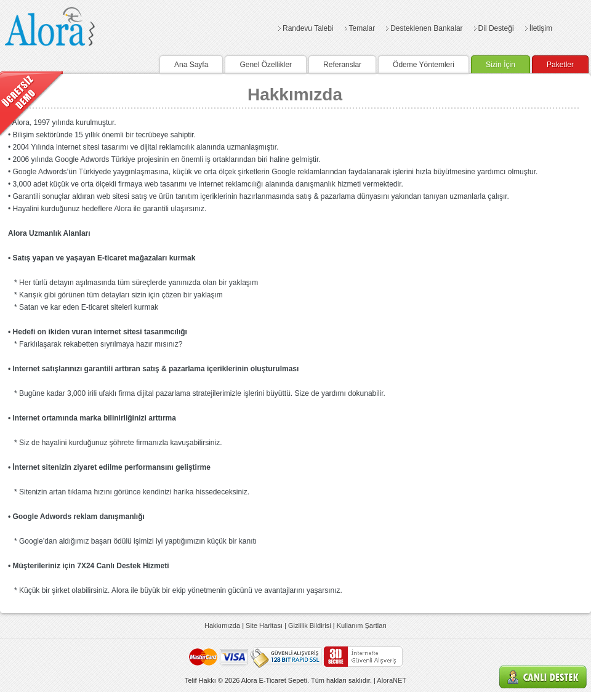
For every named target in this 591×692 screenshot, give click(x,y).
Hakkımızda (222, 625)
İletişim (540, 28)
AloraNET (391, 680)
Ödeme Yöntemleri (423, 64)
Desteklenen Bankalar (426, 28)
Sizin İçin (500, 64)
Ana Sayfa (191, 64)
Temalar (362, 28)
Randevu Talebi (308, 28)
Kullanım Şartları (362, 625)
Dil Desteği (496, 28)
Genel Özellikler (265, 64)
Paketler (560, 64)
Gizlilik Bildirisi (309, 625)
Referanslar (342, 64)
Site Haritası (264, 625)
